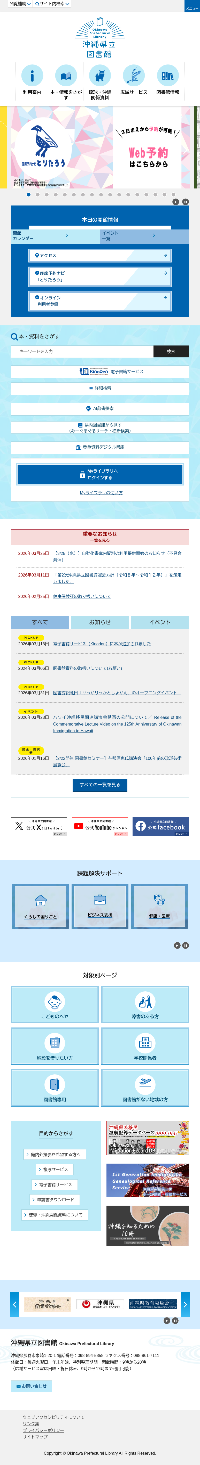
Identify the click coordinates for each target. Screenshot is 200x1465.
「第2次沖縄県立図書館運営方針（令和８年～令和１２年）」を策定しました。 (117, 578)
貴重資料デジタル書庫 (100, 447)
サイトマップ (35, 1437)
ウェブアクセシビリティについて (54, 1417)
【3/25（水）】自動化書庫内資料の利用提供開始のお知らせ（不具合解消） (117, 556)
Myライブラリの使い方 (101, 493)
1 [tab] (14, 933)
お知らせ (100, 622)
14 (144, 193)
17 (171, 193)
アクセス (45, 255)
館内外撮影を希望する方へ (53, 1155)
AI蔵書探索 (100, 408)
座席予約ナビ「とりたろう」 (50, 276)
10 (108, 193)
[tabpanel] (40, 906)
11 (117, 193)
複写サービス (53, 1169)
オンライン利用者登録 (48, 301)
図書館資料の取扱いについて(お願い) (87, 668)
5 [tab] (50, 933)
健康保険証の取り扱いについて (82, 596)
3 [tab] (32, 933)
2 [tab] (23, 933)
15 (153, 193)
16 (162, 193)
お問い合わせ (32, 1386)
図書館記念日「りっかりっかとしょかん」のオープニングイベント (117, 693)
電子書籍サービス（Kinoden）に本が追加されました (102, 644)
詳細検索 (100, 388)
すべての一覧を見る (100, 784)
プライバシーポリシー (43, 1430)
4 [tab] (41, 933)
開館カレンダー (23, 236)
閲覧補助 (20, 4)
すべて (40, 622)
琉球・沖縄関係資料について (53, 1215)
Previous (15, 151)
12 (126, 193)
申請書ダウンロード (53, 1200)
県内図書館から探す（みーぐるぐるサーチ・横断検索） (100, 428)
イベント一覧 (110, 236)
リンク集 (31, 1424)
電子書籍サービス (53, 1185)
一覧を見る (100, 540)
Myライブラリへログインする (102, 474)
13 (135, 193)
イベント (160, 622)
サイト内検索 (52, 4)
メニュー (192, 9)
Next (185, 151)
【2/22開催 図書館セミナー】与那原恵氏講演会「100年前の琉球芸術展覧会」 (117, 761)
